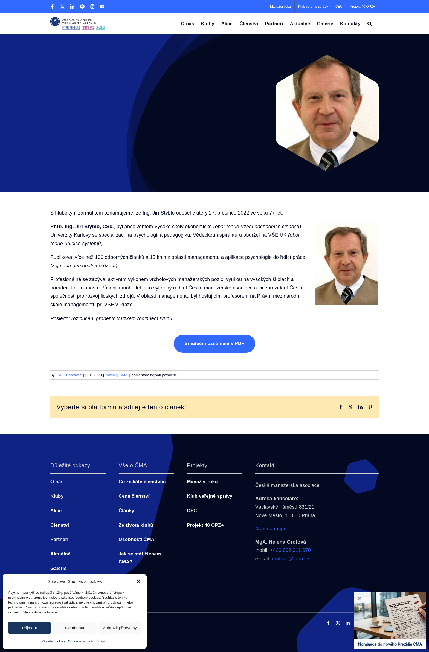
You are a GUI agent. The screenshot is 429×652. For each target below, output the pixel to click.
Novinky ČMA (116, 375)
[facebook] (328, 623)
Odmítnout (74, 627)
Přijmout (29, 627)
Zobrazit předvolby (120, 627)
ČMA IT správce (69, 375)
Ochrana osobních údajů (86, 641)
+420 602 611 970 (290, 550)
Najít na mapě (271, 528)
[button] (138, 581)
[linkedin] (348, 623)
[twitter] (338, 623)
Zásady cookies (53, 641)
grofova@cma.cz (290, 558)
